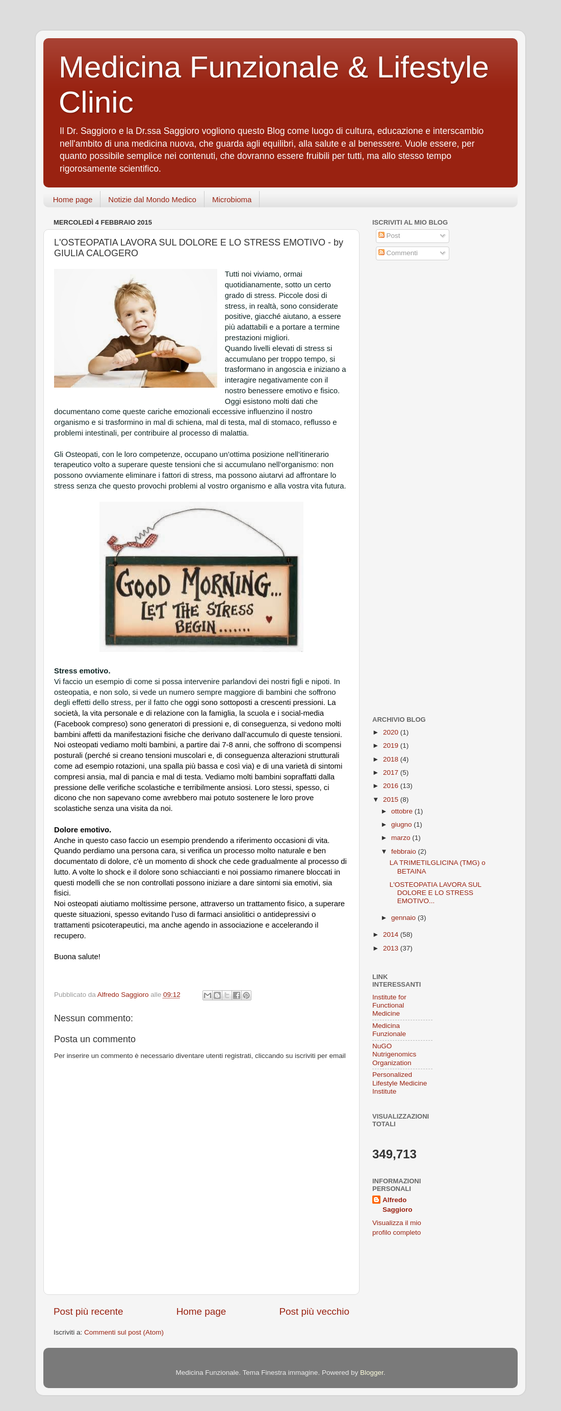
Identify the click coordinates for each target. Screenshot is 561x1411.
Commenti (398, 253)
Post (389, 235)
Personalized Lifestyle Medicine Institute (399, 1083)
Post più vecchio (314, 1311)
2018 (391, 759)
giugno (402, 824)
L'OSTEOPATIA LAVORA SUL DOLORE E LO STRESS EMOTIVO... (435, 893)
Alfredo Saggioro (397, 1204)
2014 (391, 934)
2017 (391, 772)
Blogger (372, 1372)
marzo (401, 838)
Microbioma (232, 199)
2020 (391, 732)
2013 (391, 948)
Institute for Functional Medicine (389, 1005)
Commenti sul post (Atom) (124, 1332)
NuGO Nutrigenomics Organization (394, 1054)
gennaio (404, 917)
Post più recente (88, 1311)
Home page (73, 199)
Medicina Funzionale (389, 1030)
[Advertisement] (436, 342)
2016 (391, 786)
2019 (391, 745)
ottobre (403, 811)
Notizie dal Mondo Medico (152, 199)
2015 (391, 799)
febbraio (404, 851)
